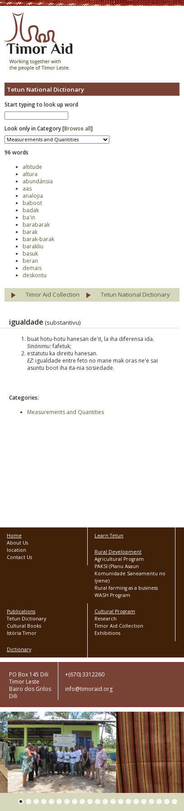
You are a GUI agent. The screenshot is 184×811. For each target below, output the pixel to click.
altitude (32, 167)
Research (105, 618)
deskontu (35, 275)
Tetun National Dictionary (135, 294)
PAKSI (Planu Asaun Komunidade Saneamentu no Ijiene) (129, 573)
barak (30, 232)
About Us (17, 543)
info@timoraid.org (89, 689)
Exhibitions (107, 633)
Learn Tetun (108, 535)
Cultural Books (24, 626)
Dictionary (19, 649)
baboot (32, 203)
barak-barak (38, 239)
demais (32, 268)
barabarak (36, 224)
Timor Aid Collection (53, 294)
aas (27, 188)
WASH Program (112, 595)
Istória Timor (22, 633)
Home (14, 535)
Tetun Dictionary (26, 618)
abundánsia (38, 181)
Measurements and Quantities (65, 412)
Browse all (77, 128)
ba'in (29, 217)
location (16, 550)
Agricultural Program (119, 559)
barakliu (33, 246)
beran (30, 261)
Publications (21, 611)
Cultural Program (114, 611)
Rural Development (118, 552)
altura (30, 174)
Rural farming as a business (126, 588)
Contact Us (19, 557)
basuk (30, 253)
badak (31, 210)
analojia (33, 196)
